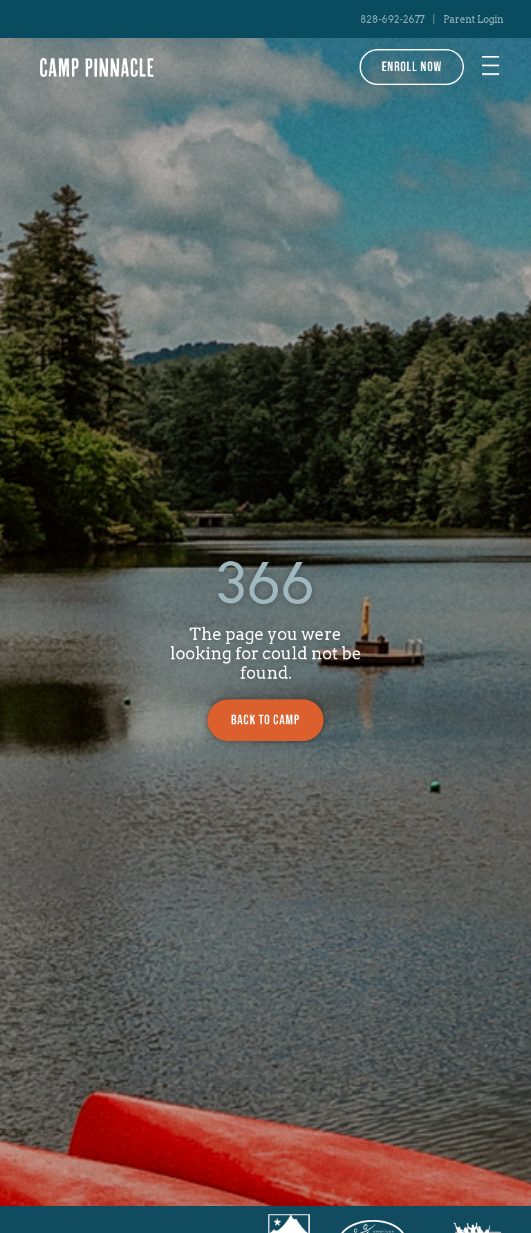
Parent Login (473, 19)
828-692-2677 (392, 19)
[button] (491, 67)
